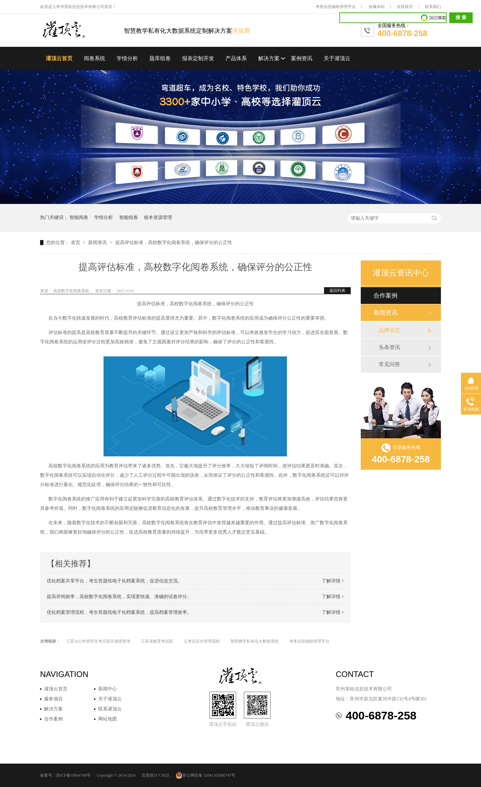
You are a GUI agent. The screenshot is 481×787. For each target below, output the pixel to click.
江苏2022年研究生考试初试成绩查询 (98, 641)
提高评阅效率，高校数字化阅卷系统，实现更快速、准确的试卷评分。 (119, 596)
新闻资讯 (98, 242)
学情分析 (127, 58)
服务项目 (53, 698)
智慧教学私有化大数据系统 (254, 641)
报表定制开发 (198, 58)
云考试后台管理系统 (202, 641)
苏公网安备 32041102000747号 (205, 775)
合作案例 (385, 295)
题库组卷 (160, 58)
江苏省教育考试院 (157, 641)
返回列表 (337, 290)
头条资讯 (389, 347)
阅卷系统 (94, 58)
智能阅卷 (78, 217)
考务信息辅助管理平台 (336, 6)
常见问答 (389, 364)
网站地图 (107, 718)
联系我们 (433, 6)
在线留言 (405, 6)
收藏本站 (377, 6)
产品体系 (236, 58)
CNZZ (164, 775)
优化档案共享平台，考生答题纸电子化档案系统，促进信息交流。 (114, 580)
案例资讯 (301, 58)
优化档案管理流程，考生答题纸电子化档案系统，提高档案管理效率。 (119, 612)
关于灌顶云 (337, 58)
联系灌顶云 (110, 708)
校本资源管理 (158, 217)
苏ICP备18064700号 (73, 775)
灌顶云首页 (59, 58)
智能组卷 (128, 217)
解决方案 (269, 58)
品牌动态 (389, 330)
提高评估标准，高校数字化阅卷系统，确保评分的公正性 (173, 242)
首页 (76, 242)
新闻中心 (107, 688)
